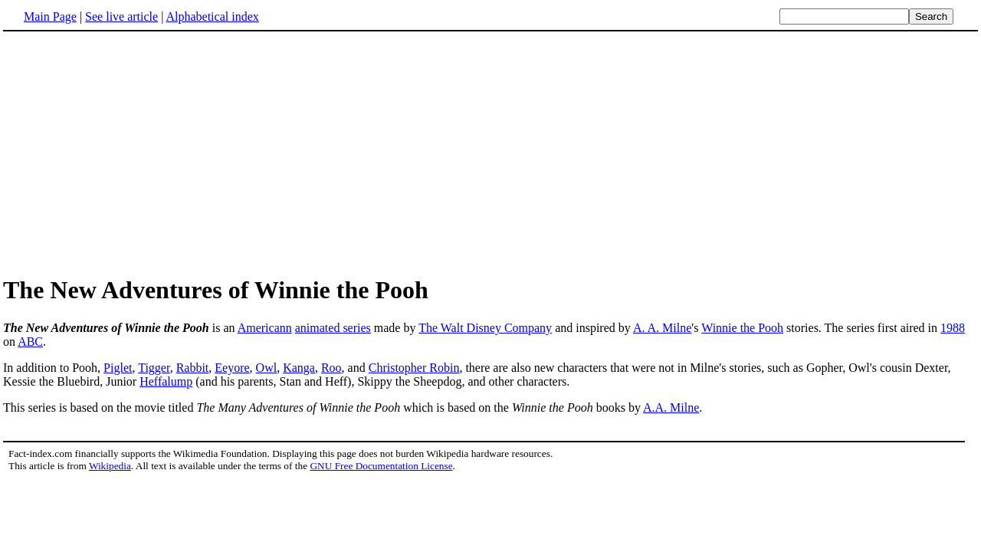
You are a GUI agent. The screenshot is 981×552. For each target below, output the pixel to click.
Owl (266, 367)
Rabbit (192, 367)
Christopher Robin (414, 367)
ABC (30, 341)
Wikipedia (110, 466)
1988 (952, 327)
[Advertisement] (132, 152)
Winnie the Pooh (742, 327)
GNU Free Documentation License (381, 466)
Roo (331, 367)
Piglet (117, 367)
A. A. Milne (662, 327)
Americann (265, 327)
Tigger (153, 367)
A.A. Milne (671, 407)
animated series (333, 327)
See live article (121, 16)
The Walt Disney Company (485, 327)
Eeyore (232, 367)
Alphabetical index (212, 16)
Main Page (50, 16)
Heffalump (165, 381)
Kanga (299, 367)
